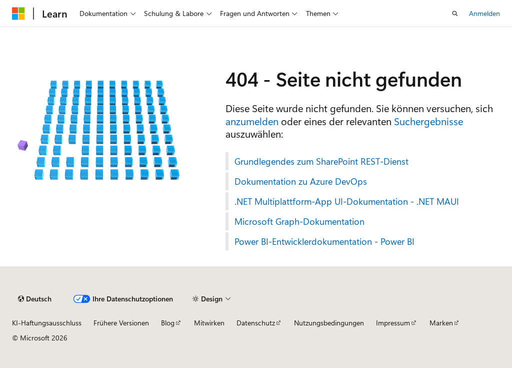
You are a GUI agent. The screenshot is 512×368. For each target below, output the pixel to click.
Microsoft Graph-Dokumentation (299, 221)
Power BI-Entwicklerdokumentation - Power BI (324, 241)
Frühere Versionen (121, 322)
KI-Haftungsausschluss (47, 322)
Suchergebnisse (428, 121)
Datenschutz (255, 322)
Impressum (393, 322)
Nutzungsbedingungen (329, 322)
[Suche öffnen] (455, 14)
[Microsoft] (18, 13)
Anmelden (484, 13)
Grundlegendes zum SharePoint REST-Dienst (321, 161)
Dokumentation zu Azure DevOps (300, 181)
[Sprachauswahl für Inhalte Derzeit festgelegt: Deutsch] (35, 299)
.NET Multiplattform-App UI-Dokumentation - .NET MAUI (346, 201)
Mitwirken (209, 322)
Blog (167, 322)
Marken (441, 322)
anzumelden (252, 121)
